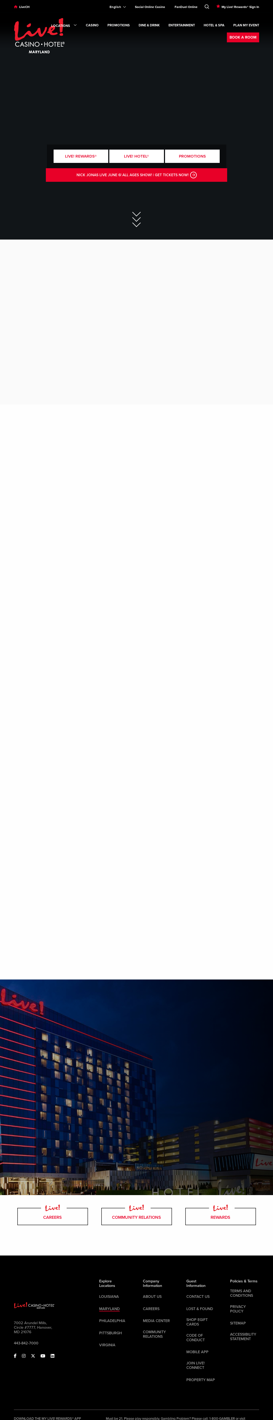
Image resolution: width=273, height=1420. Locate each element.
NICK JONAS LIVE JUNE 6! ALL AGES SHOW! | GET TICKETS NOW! (137, 175)
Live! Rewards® (81, 156)
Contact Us (198, 1296)
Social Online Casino (150, 7)
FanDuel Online (186, 7)
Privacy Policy (238, 1309)
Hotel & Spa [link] (214, 25)
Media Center (156, 1321)
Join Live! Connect (195, 1365)
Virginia (107, 1345)
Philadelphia (112, 1321)
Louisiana (109, 1296)
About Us (152, 1296)
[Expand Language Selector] (115, 7)
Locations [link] (64, 26)
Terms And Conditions (241, 1293)
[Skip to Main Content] (136, 215)
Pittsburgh (110, 1333)
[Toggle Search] (207, 6)
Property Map (200, 1380)
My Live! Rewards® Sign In (240, 7)
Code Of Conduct (195, 1337)
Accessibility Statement (243, 1336)
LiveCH (24, 7)
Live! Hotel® (136, 156)
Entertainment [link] (181, 25)
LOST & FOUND (199, 1309)
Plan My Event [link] (246, 25)
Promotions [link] (118, 25)
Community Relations (136, 1216)
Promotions (192, 156)
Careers (52, 1216)
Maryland (109, 1309)
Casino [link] (92, 25)
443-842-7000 (26, 1343)
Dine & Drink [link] (149, 25)
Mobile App (197, 1352)
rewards (220, 1216)
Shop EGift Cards (197, 1322)
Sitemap (238, 1323)
